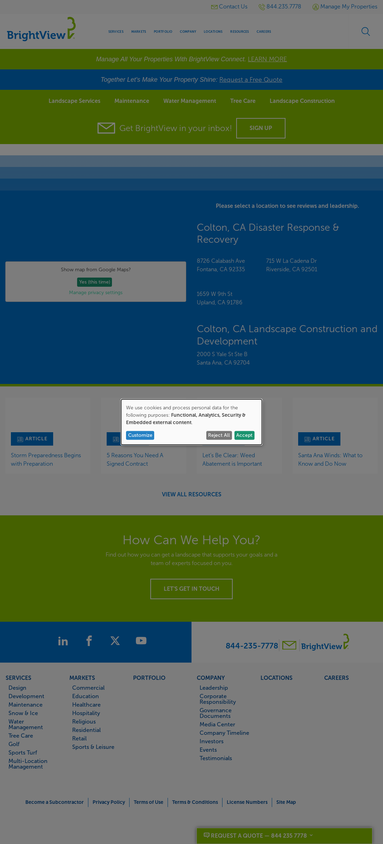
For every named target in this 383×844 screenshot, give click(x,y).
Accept (244, 435)
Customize (140, 435)
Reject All (219, 435)
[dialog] (191, 422)
